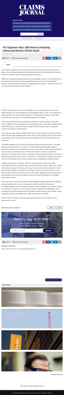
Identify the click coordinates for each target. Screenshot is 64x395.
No (59, 208)
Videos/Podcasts (27, 38)
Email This (7, 58)
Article (8, 64)
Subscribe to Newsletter (20, 58)
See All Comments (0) (53, 280)
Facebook (48, 58)
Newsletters (38, 38)
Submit (48, 231)
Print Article (59, 58)
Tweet (52, 58)
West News (12, 246)
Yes (51, 208)
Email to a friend (44, 58)
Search (40, 34)
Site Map (50, 393)
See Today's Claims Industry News (32, 386)
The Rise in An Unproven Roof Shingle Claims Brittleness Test (31, 23)
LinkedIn (55, 58)
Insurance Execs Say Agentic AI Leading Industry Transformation (32, 29)
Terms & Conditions (42, 393)
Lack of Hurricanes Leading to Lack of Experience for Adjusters (31, 26)
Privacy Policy (32, 393)
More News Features (56, 374)
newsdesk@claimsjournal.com (27, 249)
